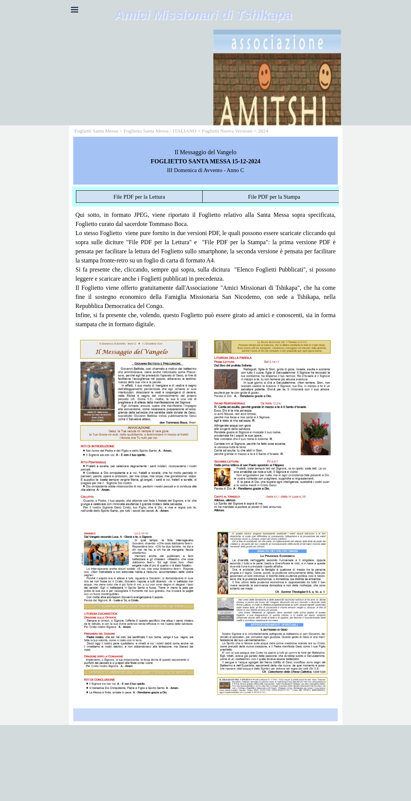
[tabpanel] (205, 161)
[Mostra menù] (74, 9)
